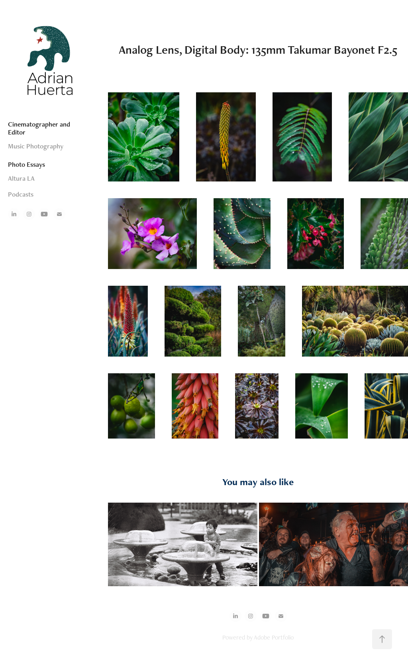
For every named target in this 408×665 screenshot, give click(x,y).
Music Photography (35, 146)
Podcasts (20, 194)
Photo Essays (26, 164)
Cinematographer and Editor (39, 128)
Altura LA (21, 178)
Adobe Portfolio (274, 637)
